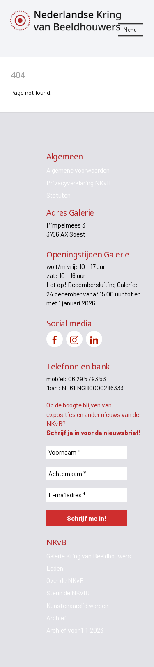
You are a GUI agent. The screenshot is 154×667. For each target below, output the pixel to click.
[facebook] (54, 338)
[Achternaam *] (86, 473)
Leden (54, 568)
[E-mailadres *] (86, 494)
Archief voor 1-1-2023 (74, 630)
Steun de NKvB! (68, 592)
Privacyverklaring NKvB (78, 183)
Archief (56, 617)
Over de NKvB (65, 580)
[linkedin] (94, 338)
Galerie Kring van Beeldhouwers (88, 556)
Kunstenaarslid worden (77, 605)
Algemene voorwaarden (78, 170)
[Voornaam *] (86, 452)
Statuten (58, 195)
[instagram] (74, 338)
